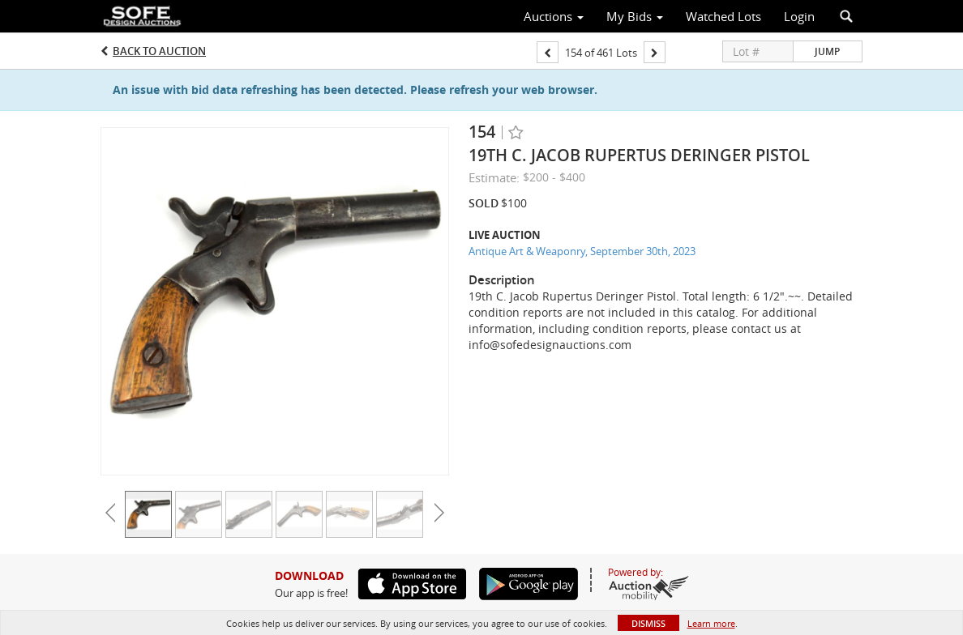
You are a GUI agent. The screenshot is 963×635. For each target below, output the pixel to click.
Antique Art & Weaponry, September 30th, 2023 (582, 251)
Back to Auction (159, 51)
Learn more (711, 623)
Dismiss (648, 623)
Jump (827, 51)
